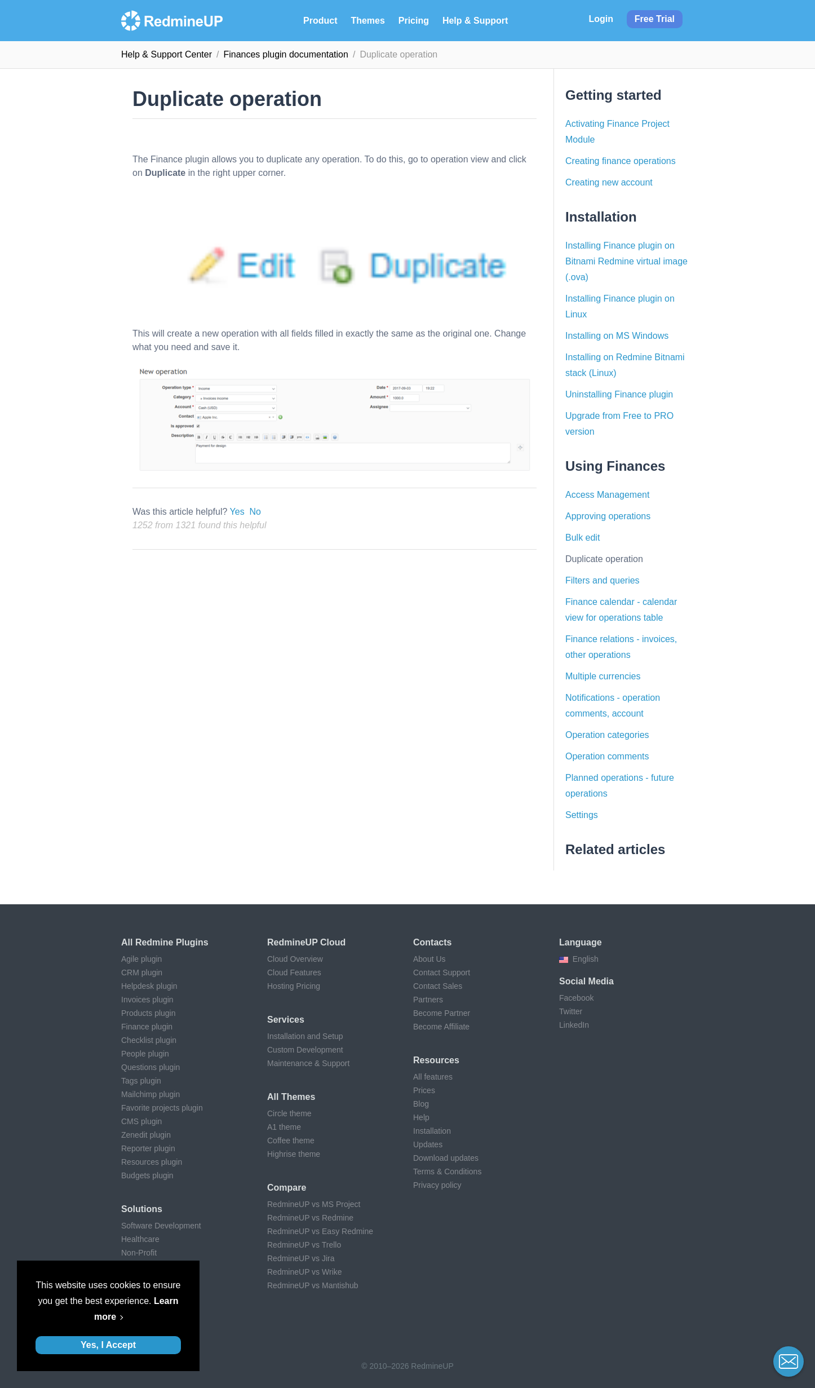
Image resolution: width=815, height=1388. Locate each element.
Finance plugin (146, 1026)
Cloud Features (294, 972)
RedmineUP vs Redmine (310, 1217)
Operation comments (607, 756)
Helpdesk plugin (149, 986)
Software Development (161, 1225)
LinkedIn (574, 1024)
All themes (291, 1097)
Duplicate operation (604, 559)
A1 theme (284, 1126)
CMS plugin (141, 1121)
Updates (427, 1144)
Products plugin (148, 1013)
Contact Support (441, 972)
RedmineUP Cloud (306, 942)
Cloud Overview (295, 958)
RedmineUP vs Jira (301, 1258)
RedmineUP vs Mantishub (312, 1285)
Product (320, 20)
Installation (432, 1130)
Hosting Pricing (293, 986)
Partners (428, 999)
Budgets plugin (147, 1175)
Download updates (446, 1157)
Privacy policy (437, 1185)
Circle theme (289, 1113)
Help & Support (475, 20)
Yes (237, 511)
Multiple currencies (602, 676)
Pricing (413, 20)
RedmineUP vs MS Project (313, 1204)
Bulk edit (582, 537)
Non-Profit (139, 1252)
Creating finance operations (620, 161)
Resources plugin (151, 1161)
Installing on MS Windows (616, 336)
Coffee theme (291, 1140)
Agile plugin (141, 958)
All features (433, 1076)
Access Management (607, 494)
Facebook (576, 997)
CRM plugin (141, 972)
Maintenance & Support (308, 1063)
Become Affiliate (441, 1026)
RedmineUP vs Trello (304, 1244)
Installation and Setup (305, 1036)
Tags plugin (141, 1080)
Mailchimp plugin (150, 1094)
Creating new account (609, 182)
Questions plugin (150, 1067)
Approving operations (607, 516)
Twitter (570, 1011)
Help (421, 1117)
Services (285, 1019)
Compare (286, 1187)
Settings (581, 815)
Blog (421, 1103)
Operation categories (607, 735)
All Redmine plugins (165, 942)
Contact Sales (437, 986)
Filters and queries (602, 580)
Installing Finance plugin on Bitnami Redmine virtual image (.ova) (626, 261)
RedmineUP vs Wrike (304, 1271)
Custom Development (305, 1049)
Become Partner (441, 1013)
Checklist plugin (148, 1040)
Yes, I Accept (108, 1345)
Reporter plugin (148, 1148)
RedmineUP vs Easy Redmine (320, 1231)
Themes (367, 20)
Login (600, 19)
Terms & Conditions (447, 1171)
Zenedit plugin (146, 1134)
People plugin (145, 1053)
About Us (429, 958)
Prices (424, 1090)
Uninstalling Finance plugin (619, 394)
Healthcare (140, 1239)
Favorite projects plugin (162, 1107)
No (255, 511)
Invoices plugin (147, 999)
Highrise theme (293, 1154)
